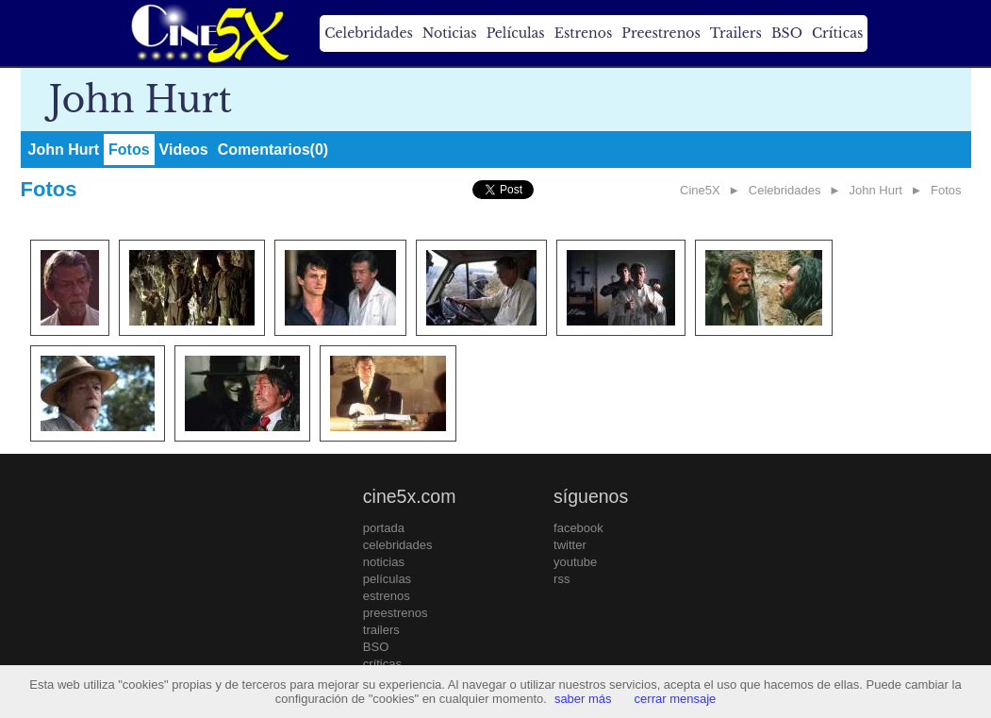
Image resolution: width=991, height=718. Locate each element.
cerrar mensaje (676, 699)
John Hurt (64, 150)
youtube (575, 562)
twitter (569, 545)
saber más (583, 699)
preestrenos (395, 613)
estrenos (386, 596)
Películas (516, 33)
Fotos (129, 150)
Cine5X (700, 190)
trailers (381, 630)
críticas (382, 664)
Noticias (449, 33)
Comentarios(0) (273, 150)
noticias (384, 562)
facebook (578, 528)
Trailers (736, 33)
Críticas (837, 33)
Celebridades (368, 33)
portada (384, 528)
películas (387, 579)
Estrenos (583, 33)
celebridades (398, 545)
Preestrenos (661, 33)
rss (561, 579)
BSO (786, 33)
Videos (183, 150)
